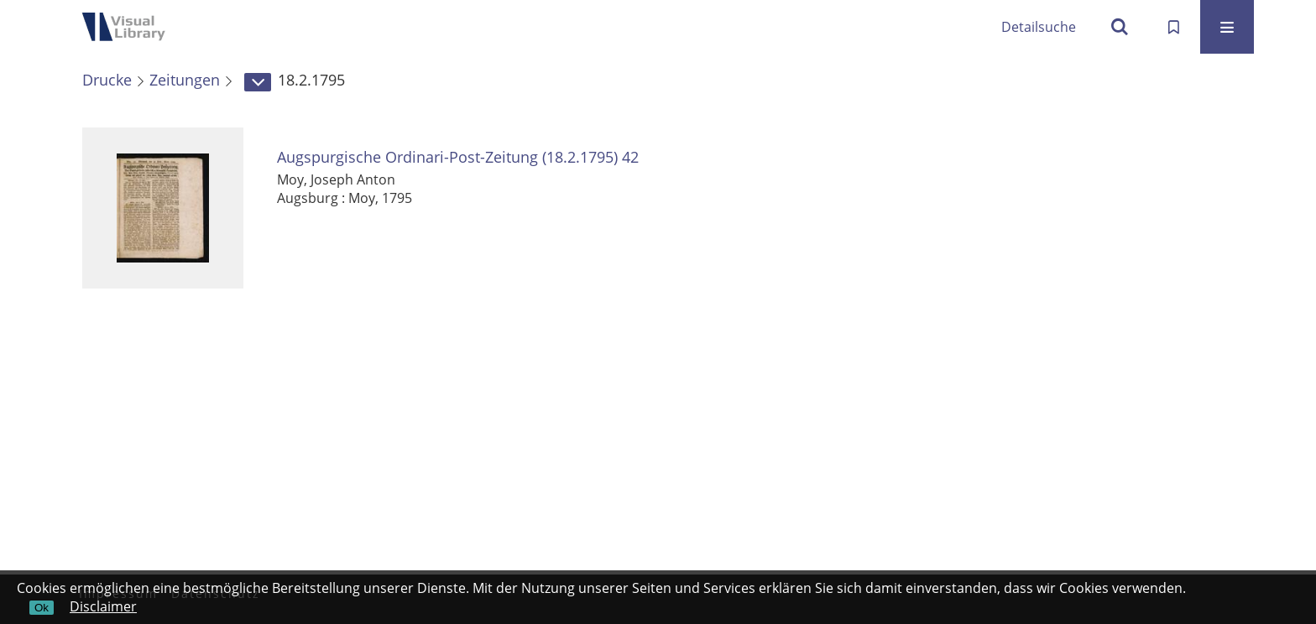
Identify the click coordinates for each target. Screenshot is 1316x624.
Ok (41, 607)
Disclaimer (103, 606)
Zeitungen (184, 80)
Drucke (107, 80)
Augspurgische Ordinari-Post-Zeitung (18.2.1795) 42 (458, 157)
